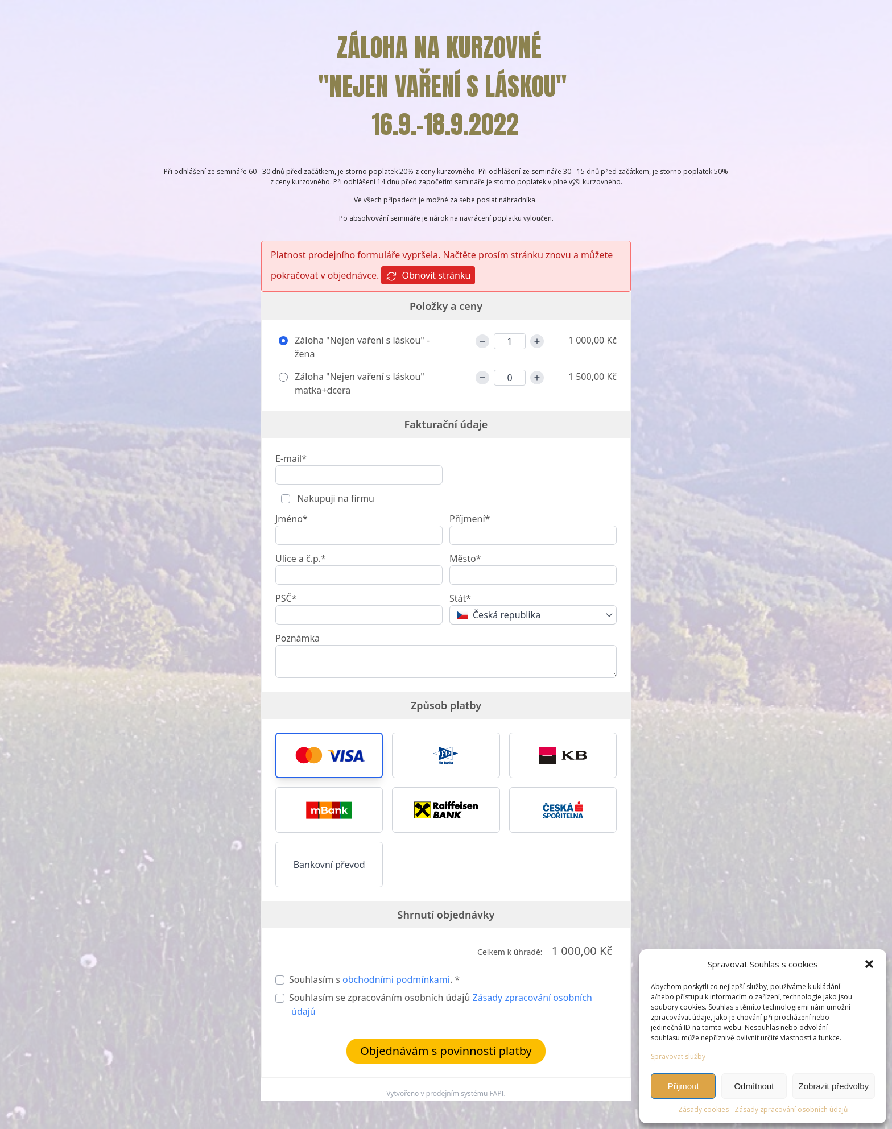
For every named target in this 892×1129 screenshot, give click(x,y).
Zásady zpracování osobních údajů (791, 1109)
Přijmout (683, 1086)
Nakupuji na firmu (334, 498)
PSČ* (285, 598)
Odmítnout (754, 1086)
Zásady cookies (703, 1109)
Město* (465, 558)
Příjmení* (469, 518)
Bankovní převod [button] (329, 864)
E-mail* (291, 458)
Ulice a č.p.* (300, 558)
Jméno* (291, 518)
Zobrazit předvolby (834, 1086)
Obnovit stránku (428, 275)
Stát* (460, 598)
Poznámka (297, 638)
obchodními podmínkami (396, 979)
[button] (869, 964)
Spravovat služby (678, 1056)
